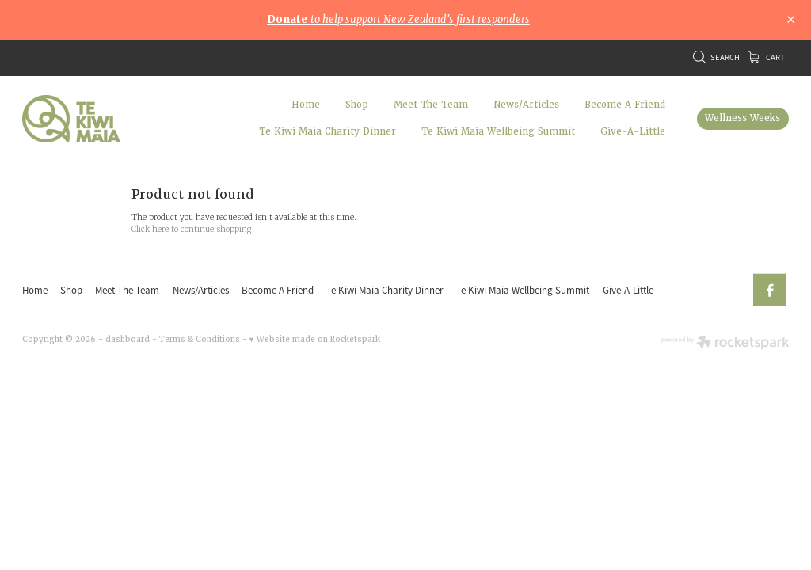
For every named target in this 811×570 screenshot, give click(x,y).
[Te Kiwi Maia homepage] (99, 118)
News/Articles (526, 105)
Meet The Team (431, 105)
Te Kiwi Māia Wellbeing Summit (498, 132)
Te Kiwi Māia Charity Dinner (327, 132)
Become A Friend (624, 105)
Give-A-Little (632, 132)
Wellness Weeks (742, 118)
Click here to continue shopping (191, 229)
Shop (356, 105)
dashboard (127, 339)
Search (716, 57)
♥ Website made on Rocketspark (314, 339)
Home (305, 105)
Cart (766, 57)
